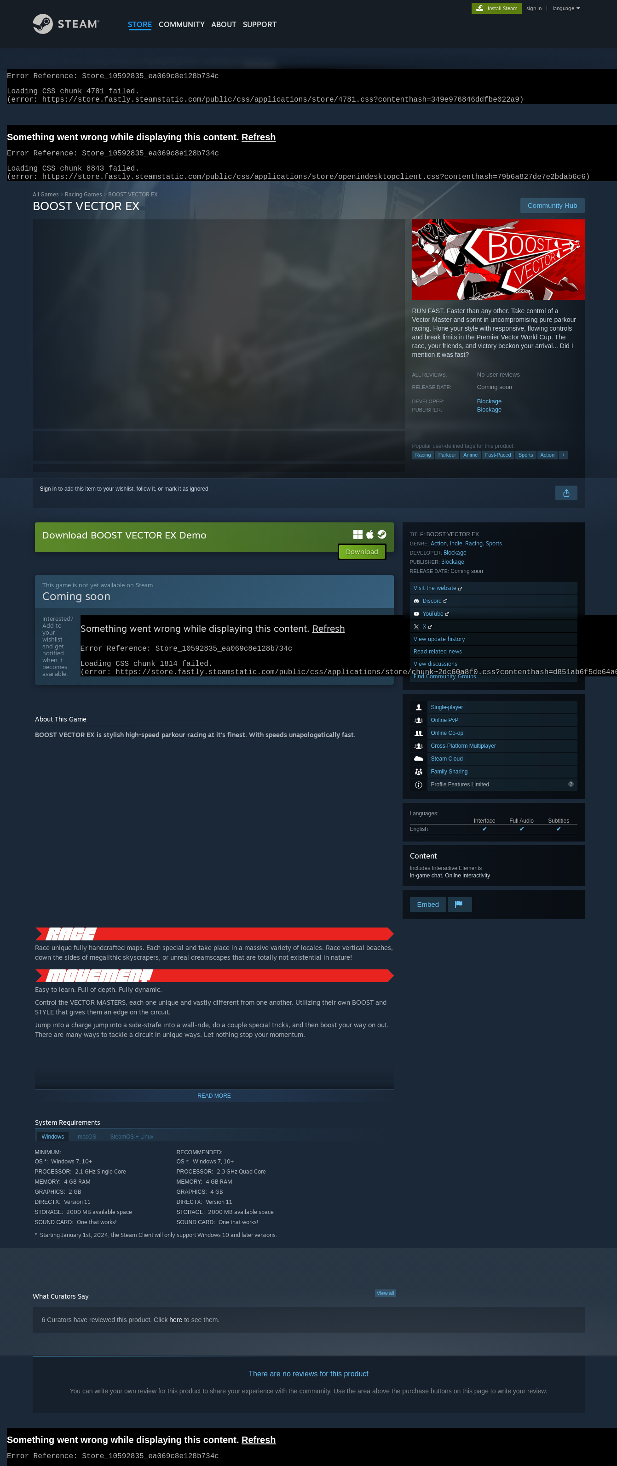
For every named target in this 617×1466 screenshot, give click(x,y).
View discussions (435, 870)
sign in (534, 8)
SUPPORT (260, 24)
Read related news (438, 858)
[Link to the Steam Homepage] (73, 31)
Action (548, 466)
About (223, 24)
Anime (470, 466)
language (563, 8)
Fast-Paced (498, 466)
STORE (140, 24)
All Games (46, 205)
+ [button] (563, 466)
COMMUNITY (182, 24)
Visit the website (439, 794)
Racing (423, 466)
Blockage (489, 412)
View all (385, 1308)
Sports (526, 466)
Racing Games (83, 205)
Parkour (447, 466)
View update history (439, 845)
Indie (456, 750)
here (175, 1335)
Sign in (48, 500)
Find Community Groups (445, 883)
